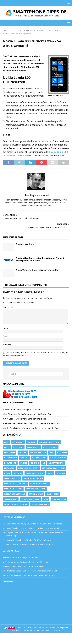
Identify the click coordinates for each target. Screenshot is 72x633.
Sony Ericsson (59, 499)
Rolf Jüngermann (10, 532)
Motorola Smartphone (53, 468)
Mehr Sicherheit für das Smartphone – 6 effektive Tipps (27, 414)
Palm (50, 473)
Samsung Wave (36, 494)
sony (45, 499)
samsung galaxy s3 (13, 489)
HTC (51, 452)
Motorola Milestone (28, 468)
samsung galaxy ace (33, 478)
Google (22, 452)
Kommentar (8, 307)
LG (44, 463)
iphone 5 (35, 463)
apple (6, 447)
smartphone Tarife (30, 499)
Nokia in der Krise (25, 244)
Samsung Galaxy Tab (35, 489)
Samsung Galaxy (12, 478)
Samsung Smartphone (14, 494)
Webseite (7, 344)
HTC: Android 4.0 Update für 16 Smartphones (32, 540)
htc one (24, 458)
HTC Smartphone (58, 458)
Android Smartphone (49, 442)
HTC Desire (62, 452)
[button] (68, 3)
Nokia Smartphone (35, 473)
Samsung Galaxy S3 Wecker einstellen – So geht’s (40, 528)
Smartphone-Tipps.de (35, 627)
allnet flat (18, 442)
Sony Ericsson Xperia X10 (16, 504)
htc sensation (39, 458)
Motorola (9, 468)
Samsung (60, 473)
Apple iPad (18, 447)
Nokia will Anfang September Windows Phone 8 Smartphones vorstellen (40, 259)
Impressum (50, 627)
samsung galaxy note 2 (15, 483)
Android (31, 442)
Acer (6, 442)
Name (5, 328)
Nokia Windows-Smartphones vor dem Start (38, 270)
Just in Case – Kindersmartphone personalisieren (24, 418)
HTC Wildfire (10, 463)
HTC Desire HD (10, 458)
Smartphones (10, 499)
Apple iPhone (33, 447)
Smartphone (53, 494)
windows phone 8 (40, 504)
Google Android (38, 452)
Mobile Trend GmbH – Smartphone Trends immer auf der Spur (31, 428)
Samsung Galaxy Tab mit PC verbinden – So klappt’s (40, 524)
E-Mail (5, 336)
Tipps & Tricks (25, 30)
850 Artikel (44, 195)
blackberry (9, 452)
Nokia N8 (18, 473)
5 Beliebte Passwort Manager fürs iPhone (21, 409)
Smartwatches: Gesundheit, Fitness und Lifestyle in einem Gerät (31, 423)
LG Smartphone (56, 463)
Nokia (7, 473)
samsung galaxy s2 (39, 483)
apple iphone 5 (50, 447)
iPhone (23, 463)
